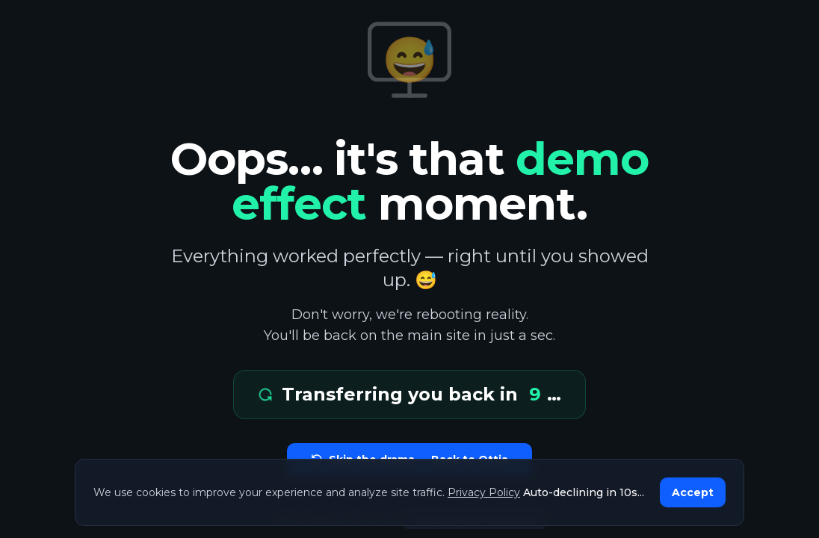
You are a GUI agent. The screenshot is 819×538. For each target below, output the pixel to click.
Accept (693, 492)
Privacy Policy (484, 492)
